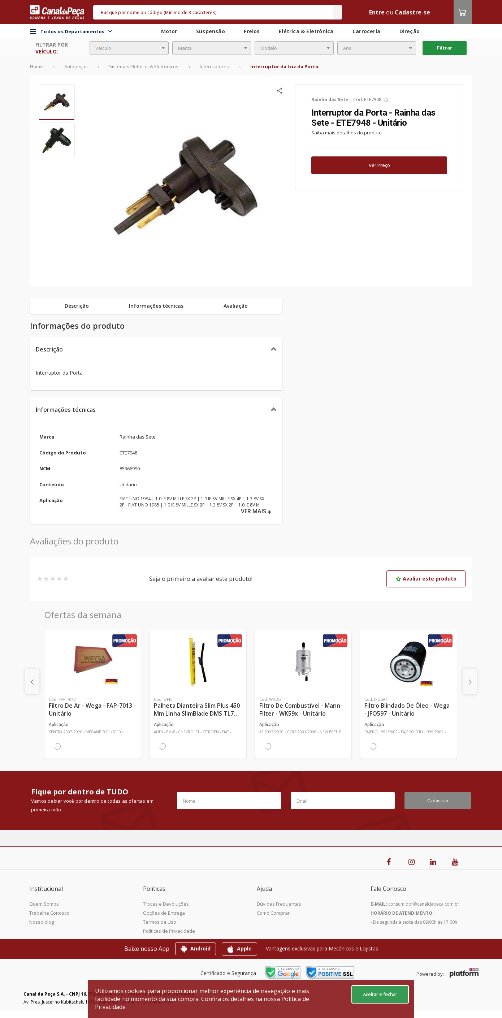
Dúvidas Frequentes (279, 904)
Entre (377, 12)
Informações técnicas (66, 410)
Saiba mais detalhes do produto (346, 132)
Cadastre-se (412, 12)
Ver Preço (379, 165)
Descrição (49, 349)
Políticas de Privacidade (169, 931)
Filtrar (444, 47)
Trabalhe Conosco (49, 913)
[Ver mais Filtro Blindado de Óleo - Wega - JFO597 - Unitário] (408, 661)
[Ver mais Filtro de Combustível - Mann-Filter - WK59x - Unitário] (303, 661)
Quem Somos (44, 904)
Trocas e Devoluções (166, 904)
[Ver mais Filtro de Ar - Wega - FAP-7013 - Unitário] (92, 661)
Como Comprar (273, 913)
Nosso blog (41, 922)
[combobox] (129, 48)
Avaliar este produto (425, 578)
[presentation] (32, 682)
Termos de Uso (159, 922)
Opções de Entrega (164, 913)
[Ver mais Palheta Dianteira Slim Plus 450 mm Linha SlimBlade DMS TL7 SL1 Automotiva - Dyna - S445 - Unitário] (197, 661)
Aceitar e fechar (380, 994)
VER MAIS (256, 511)
